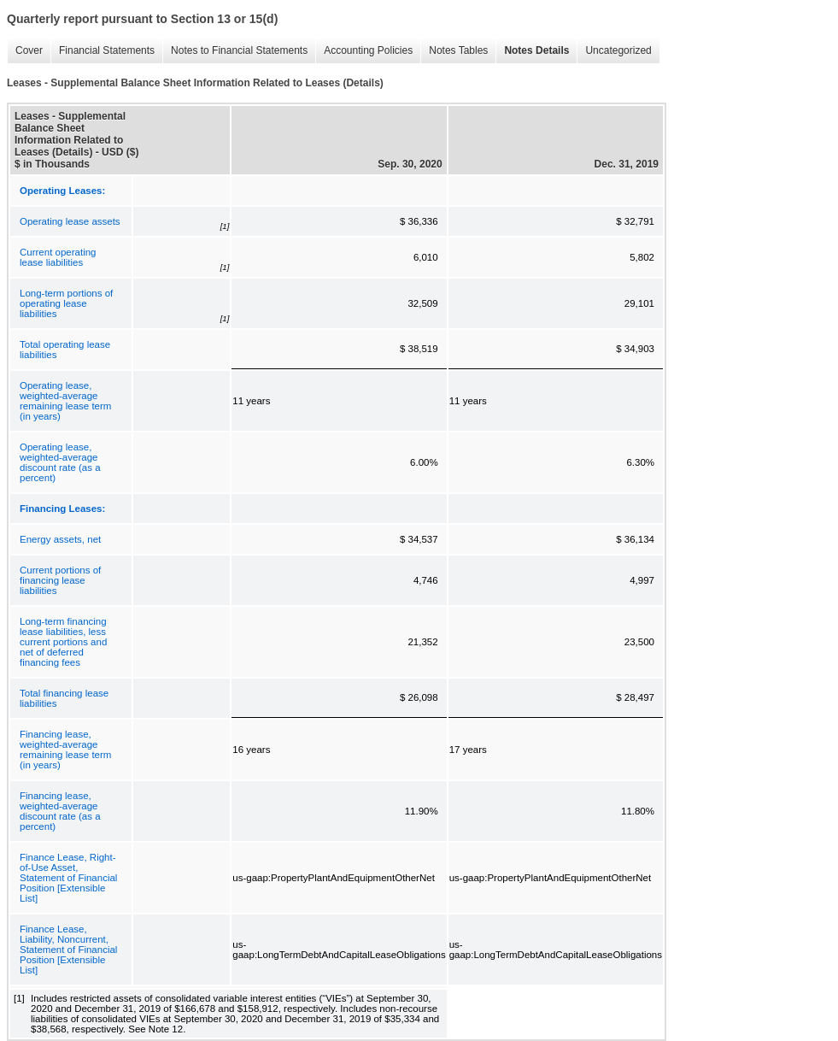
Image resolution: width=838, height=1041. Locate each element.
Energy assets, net (60, 539)
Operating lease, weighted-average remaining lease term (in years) (65, 400)
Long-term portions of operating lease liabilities (66, 303)
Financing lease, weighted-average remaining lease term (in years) (65, 749)
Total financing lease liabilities (64, 698)
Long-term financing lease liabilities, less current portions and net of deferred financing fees (63, 642)
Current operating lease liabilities (58, 257)
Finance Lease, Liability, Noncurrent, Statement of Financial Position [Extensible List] (68, 949)
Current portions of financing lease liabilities (60, 580)
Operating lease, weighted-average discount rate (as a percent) (60, 462)
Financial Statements (102, 50)
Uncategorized (614, 50)
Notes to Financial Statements (235, 50)
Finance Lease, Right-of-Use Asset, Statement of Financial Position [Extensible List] (68, 877)
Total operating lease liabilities (65, 349)
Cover (25, 50)
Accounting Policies (364, 50)
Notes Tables (454, 50)
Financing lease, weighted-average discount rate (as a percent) (60, 811)
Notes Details (532, 50)
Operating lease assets (70, 221)
